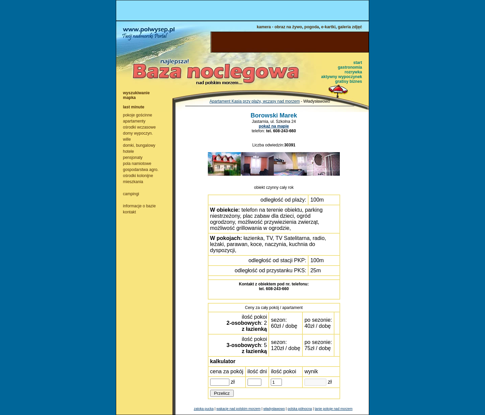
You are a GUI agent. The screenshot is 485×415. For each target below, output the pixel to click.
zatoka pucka (204, 409)
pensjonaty (132, 157)
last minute (133, 107)
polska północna (300, 409)
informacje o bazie (139, 206)
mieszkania (133, 181)
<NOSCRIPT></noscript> (242, 10)
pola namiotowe (137, 163)
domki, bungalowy (139, 145)
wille (127, 139)
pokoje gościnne (137, 115)
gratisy (341, 81)
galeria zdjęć (350, 27)
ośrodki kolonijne (138, 175)
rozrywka (353, 72)
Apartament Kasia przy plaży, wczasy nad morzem (254, 101)
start (357, 62)
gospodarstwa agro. (140, 169)
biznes (356, 81)
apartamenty (134, 121)
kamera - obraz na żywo (279, 27)
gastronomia (350, 67)
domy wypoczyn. (138, 133)
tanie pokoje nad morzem (333, 409)
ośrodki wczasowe (139, 127)
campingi (131, 194)
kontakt (129, 212)
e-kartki (328, 27)
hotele (128, 151)
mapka (129, 97)
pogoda (311, 27)
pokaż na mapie (274, 126)
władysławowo (274, 409)
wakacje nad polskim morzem (238, 409)
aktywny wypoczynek (341, 76)
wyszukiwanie (136, 93)
